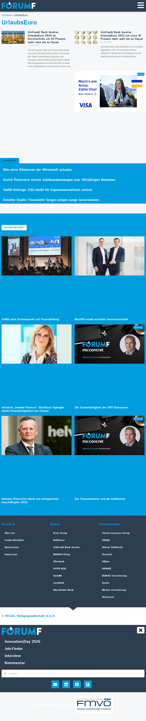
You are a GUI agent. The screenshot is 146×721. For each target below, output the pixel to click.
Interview (13, 656)
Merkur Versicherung (114, 590)
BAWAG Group (61, 555)
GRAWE (106, 569)
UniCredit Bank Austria (66, 547)
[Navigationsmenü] (140, 5)
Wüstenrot (108, 597)
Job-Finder (14, 649)
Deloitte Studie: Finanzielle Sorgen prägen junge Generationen (51, 200)
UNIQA (106, 540)
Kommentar (15, 663)
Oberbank (58, 562)
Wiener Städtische (112, 547)
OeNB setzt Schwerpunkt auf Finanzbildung (30, 320)
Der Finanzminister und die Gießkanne (100, 499)
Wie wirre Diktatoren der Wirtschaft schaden (37, 170)
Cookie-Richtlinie (14, 540)
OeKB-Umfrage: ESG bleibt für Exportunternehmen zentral (47, 190)
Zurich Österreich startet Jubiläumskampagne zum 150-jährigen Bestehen (59, 180)
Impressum (11, 555)
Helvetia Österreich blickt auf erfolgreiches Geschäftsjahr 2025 (30, 501)
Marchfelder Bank (63, 590)
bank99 (57, 576)
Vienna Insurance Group (116, 533)
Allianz (106, 562)
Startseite (7, 15)
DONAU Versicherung (114, 576)
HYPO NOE (59, 569)
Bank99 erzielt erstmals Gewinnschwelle (101, 320)
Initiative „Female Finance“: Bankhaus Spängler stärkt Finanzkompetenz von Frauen (33, 409)
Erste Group (60, 533)
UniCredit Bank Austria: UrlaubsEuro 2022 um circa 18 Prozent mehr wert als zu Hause (122, 36)
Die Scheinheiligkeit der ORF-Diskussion (101, 408)
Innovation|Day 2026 (22, 642)
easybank (58, 583)
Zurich (105, 583)
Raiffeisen (59, 540)
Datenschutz (12, 547)
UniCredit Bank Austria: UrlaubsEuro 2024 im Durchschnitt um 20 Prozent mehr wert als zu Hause (46, 38)
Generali (107, 555)
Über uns (10, 533)
